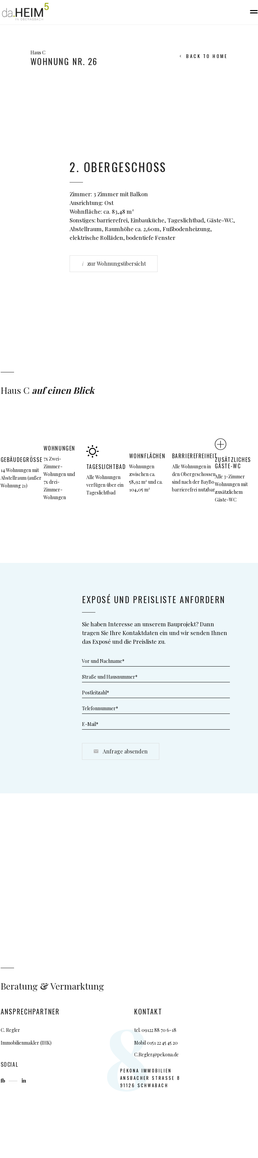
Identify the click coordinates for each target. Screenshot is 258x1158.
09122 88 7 (152, 1030)
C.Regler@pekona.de (156, 1054)
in (23, 1080)
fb (3, 1080)
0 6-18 (169, 1030)
